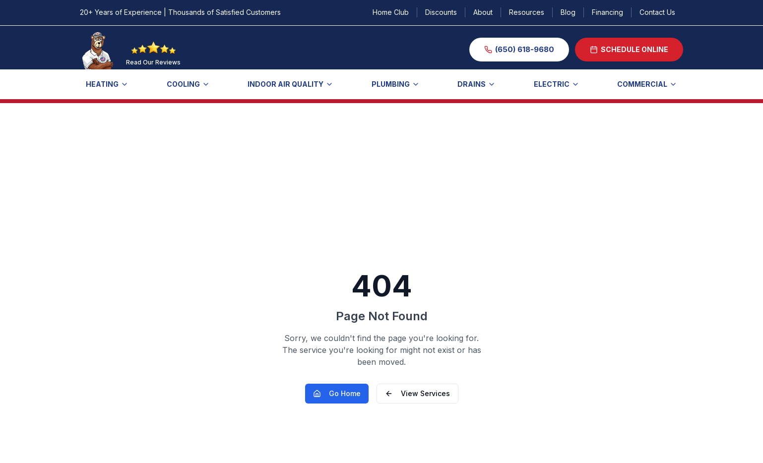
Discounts (441, 12)
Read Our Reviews (153, 62)
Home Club (391, 12)
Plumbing (396, 84)
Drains (476, 84)
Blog (568, 12)
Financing (607, 12)
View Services (417, 393)
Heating (107, 84)
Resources (526, 12)
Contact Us (657, 12)
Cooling (188, 84)
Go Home (337, 393)
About (483, 12)
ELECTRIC (556, 84)
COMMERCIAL (647, 84)
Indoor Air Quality (290, 84)
